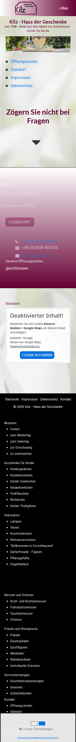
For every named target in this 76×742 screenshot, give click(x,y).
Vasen (14, 527)
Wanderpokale (20, 659)
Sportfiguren (19, 647)
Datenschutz (22, 85)
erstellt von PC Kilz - (19, 729)
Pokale (15, 635)
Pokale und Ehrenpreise (21, 629)
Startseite (12, 399)
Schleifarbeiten (21, 693)
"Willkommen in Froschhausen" (31, 546)
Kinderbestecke (21, 475)
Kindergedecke (21, 469)
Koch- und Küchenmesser (28, 601)
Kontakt (65, 399)
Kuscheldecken (21, 533)
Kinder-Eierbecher (23, 481)
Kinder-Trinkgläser (23, 506)
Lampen (15, 521)
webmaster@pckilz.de (24, 733)
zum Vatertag (19, 441)
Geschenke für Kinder (19, 463)
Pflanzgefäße (19, 558)
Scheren (16, 619)
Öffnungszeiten (24, 61)
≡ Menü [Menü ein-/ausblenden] (63, 8)
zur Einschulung (21, 447)
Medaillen (17, 653)
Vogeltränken (19, 564)
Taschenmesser (21, 613)
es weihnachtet (21, 454)
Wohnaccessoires (23, 540)
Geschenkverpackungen (27, 681)
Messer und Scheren (18, 595)
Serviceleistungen (17, 675)
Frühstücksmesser (23, 607)
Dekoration (11, 515)
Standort (18, 69)
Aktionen (10, 423)
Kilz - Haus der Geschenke (38, 22)
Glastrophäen (19, 641)
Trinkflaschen (19, 494)
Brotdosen (17, 500)
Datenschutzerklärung (25, 346)
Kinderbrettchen (21, 487)
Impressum (21, 77)
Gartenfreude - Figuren (26, 552)
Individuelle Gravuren (25, 666)
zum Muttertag (20, 435)
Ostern (15, 429)
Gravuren (16, 687)
